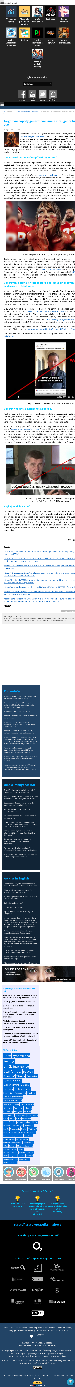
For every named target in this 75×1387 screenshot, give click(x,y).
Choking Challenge (26, 1152)
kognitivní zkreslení (10, 1159)
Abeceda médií (9, 1139)
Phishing (31, 1093)
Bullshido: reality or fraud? (13, 903)
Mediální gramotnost (13, 1096)
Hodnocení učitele (10, 1149)
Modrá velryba (17, 1125)
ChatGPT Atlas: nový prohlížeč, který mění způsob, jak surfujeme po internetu (19, 791)
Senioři (12, 1119)
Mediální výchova (11, 1104)
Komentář (9, 1076)
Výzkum (20, 1076)
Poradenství (20, 1093)
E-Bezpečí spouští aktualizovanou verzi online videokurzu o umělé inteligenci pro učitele (21, 797)
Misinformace (28, 1146)
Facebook (8, 1089)
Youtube (27, 1112)
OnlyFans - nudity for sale (13, 907)
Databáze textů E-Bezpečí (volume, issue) (37, 1345)
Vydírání (25, 1084)
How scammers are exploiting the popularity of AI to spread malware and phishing (20, 951)
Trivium (20, 1136)
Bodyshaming (24, 1159)
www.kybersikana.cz (38, 1353)
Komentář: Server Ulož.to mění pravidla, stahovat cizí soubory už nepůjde (18, 732)
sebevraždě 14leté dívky (50, 269)
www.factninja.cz (58, 1356)
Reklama (12, 1146)
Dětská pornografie (10, 1152)
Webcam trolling (23, 1122)
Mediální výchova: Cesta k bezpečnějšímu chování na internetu (18, 1022)
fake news (18, 1108)
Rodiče (6, 1129)
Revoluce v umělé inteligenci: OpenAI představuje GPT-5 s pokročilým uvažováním (20, 849)
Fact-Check (28, 1136)
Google (20, 1149)
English (24, 1129)
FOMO (5, 1156)
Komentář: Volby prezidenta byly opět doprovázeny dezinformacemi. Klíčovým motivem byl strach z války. (18, 750)
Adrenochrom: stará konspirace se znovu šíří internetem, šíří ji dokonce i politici (20, 996)
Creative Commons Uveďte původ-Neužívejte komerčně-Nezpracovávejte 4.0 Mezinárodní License (46, 1361)
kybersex (28, 1108)
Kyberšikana (21, 1056)
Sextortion (8, 1092)
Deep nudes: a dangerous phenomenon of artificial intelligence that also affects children (20, 885)
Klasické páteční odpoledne (14, 711)
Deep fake (64, 611)
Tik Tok (35, 1122)
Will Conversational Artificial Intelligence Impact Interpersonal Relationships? (18, 932)
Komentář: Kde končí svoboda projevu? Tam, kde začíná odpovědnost (20, 697)
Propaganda (15, 1129)
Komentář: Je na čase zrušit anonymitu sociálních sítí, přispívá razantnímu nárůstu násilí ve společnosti (19, 705)
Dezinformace (12, 1071)
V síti (28, 1089)
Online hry (26, 1119)
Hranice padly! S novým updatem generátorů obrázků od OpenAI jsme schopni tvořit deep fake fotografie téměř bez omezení (20, 824)
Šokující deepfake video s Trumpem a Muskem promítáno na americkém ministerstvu (17, 841)
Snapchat (13, 1156)
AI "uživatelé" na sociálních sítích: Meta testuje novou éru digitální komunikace (20, 855)
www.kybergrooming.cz (18, 1356)
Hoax (7, 1056)
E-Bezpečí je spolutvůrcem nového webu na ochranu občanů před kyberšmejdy (20, 1034)
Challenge (19, 1089)
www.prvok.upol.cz (19, 1353)
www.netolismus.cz (39, 1356)
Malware (6, 1125)
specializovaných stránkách (32, 136)
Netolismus (29, 1125)
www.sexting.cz (56, 1353)
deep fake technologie (49, 175)
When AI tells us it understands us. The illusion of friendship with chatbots (18, 891)
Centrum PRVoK (22, 1139)
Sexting (8, 1061)
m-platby (21, 1156)
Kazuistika (31, 1076)
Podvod (28, 1071)
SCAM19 (22, 1132)
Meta (19, 1146)
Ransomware (20, 1115)
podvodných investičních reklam (25, 429)
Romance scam (27, 1104)
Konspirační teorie (10, 1162)
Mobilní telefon (9, 1122)
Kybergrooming (11, 1084)
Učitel (18, 1119)
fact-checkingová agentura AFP (60, 319)
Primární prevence (10, 1132)
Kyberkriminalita (12, 1080)
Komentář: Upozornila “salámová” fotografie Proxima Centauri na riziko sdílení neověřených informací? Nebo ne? (20, 767)
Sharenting (8, 1112)
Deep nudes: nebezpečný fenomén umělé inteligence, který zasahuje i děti (19, 804)
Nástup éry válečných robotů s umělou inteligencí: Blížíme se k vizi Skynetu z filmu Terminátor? (19, 833)
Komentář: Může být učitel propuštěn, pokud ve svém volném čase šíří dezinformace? (20, 757)
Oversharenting (9, 1136)
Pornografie (31, 1132)
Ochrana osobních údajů (12, 1143)
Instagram (18, 1112)
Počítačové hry (28, 1143)
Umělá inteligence (16, 1066)
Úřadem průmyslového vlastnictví (57, 1350)
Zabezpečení (8, 1115)
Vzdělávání (33, 1129)
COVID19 (29, 1156)
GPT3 (5, 1119)
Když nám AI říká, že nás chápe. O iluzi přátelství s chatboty (17, 810)
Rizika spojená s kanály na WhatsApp (19, 1002)
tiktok (5, 1146)
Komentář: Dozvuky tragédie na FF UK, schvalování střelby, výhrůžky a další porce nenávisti (19, 724)
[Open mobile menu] (2, 104)
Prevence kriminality (12, 1100)
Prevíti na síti (32, 1115)
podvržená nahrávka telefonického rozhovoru (45, 311)
